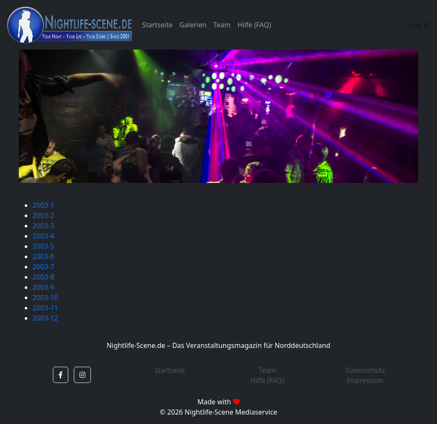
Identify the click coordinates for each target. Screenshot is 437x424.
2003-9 (43, 287)
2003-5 (43, 246)
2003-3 (43, 225)
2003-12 (45, 318)
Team (222, 24)
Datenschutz (365, 370)
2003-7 (43, 266)
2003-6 (43, 256)
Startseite (157, 24)
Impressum (365, 380)
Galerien (192, 24)
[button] (60, 375)
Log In (420, 24)
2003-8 (43, 277)
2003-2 (43, 215)
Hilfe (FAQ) (254, 24)
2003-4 (43, 236)
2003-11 (45, 307)
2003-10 (45, 297)
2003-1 (43, 205)
